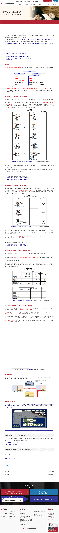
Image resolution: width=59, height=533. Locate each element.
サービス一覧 (5, 509)
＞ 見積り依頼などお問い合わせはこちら (12, 458)
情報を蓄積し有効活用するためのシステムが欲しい (26, 521)
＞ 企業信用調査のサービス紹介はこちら (12, 456)
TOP (0, 22)
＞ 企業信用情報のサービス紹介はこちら (12, 442)
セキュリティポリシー (52, 519)
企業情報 (40, 4)
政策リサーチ (12, 519)
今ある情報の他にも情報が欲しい (25, 516)
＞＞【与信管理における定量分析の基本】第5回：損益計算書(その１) (17, 244)
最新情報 (54, 4)
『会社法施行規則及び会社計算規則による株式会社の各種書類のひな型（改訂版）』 (22, 161)
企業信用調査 (12, 513)
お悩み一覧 (23, 509)
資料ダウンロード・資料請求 (47, 1)
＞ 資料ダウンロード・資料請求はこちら (12, 444)
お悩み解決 (27, 4)
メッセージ (50, 511)
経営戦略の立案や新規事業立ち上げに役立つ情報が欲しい (40, 514)
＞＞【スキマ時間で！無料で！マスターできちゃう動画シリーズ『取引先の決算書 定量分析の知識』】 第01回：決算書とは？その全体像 (29, 43)
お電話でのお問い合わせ (19, 1)
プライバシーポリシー (52, 517)
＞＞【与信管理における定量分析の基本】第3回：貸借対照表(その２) (17, 179)
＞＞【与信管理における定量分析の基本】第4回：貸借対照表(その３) (17, 181)
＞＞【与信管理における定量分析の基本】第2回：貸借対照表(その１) (17, 177)
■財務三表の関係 (9, 59)
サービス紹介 (20, 4)
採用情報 (48, 4)
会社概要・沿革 (51, 514)
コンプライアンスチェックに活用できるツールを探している (26, 524)
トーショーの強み (51, 513)
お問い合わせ (55, 1)
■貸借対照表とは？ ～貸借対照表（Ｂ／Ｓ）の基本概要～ (16, 53)
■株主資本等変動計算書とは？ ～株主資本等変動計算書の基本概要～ (18, 56)
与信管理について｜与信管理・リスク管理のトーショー (11, 22)
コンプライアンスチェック (14, 516)
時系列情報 (3, 514)
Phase (3, 517)
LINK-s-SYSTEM (4, 513)
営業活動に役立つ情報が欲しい (39, 515)
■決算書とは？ (8, 51)
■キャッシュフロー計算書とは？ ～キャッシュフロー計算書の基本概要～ (19, 58)
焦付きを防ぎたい (22, 513)
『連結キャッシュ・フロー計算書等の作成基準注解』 (26, 369)
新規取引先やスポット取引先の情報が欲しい (26, 519)
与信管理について (34, 4)
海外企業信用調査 (12, 514)
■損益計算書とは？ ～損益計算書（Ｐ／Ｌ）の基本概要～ (16, 55)
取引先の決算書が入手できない (24, 514)
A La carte (3, 516)
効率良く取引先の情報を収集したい (25, 517)
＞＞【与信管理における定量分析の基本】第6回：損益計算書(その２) (17, 245)
